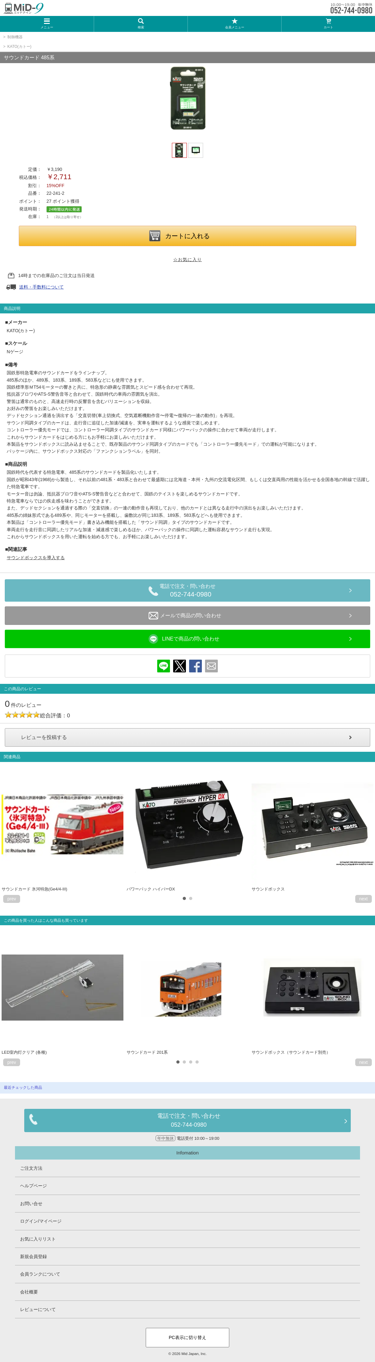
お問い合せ (31, 1203)
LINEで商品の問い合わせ (184, 639)
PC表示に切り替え (187, 1337)
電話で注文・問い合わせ (190, 591)
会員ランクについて (40, 1274)
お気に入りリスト (38, 1238)
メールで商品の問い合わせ (185, 615)
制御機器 (15, 37)
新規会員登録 (33, 1256)
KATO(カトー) (19, 46)
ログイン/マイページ (41, 1221)
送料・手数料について (41, 286)
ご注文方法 (31, 1168)
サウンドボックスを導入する (36, 557)
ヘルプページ (33, 1185)
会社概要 (29, 1291)
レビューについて (38, 1309)
